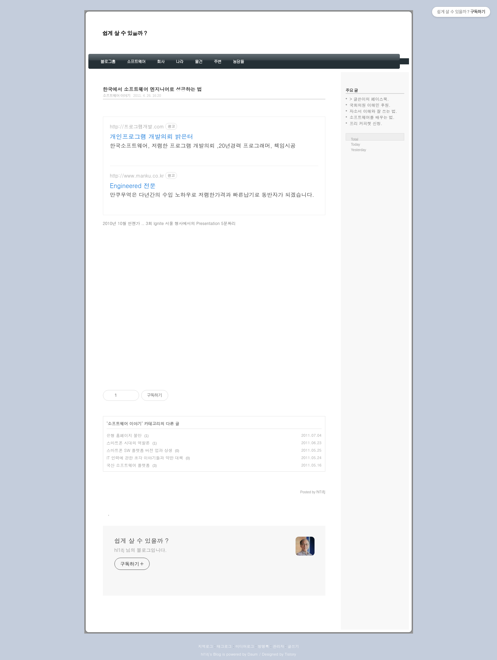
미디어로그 (244, 646)
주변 (217, 61)
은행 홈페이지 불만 (124, 435)
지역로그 (205, 646)
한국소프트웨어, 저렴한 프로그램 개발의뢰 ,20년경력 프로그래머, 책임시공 (203, 145)
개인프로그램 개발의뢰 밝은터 (151, 136)
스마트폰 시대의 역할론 (128, 443)
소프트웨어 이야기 (116, 95)
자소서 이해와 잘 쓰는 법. (373, 111)
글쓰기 (293, 646)
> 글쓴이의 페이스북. (369, 99)
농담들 (238, 61)
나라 (179, 61)
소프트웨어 (136, 61)
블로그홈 (108, 61)
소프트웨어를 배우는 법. (372, 117)
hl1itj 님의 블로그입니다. (140, 549)
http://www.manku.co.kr (137, 176)
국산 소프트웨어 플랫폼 (128, 465)
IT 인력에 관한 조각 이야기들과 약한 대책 (145, 457)
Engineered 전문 (133, 186)
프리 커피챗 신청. (366, 123)
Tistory (290, 654)
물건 (198, 61)
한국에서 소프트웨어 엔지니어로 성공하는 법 (152, 89)
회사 (161, 61)
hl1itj (205, 654)
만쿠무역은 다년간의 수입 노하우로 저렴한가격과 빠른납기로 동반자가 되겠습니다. (212, 195)
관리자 (278, 646)
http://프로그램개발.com (137, 126)
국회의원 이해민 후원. (370, 105)
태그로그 (224, 646)
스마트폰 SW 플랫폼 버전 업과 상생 (139, 450)
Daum (252, 654)
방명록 (263, 646)
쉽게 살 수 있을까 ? (125, 33)
